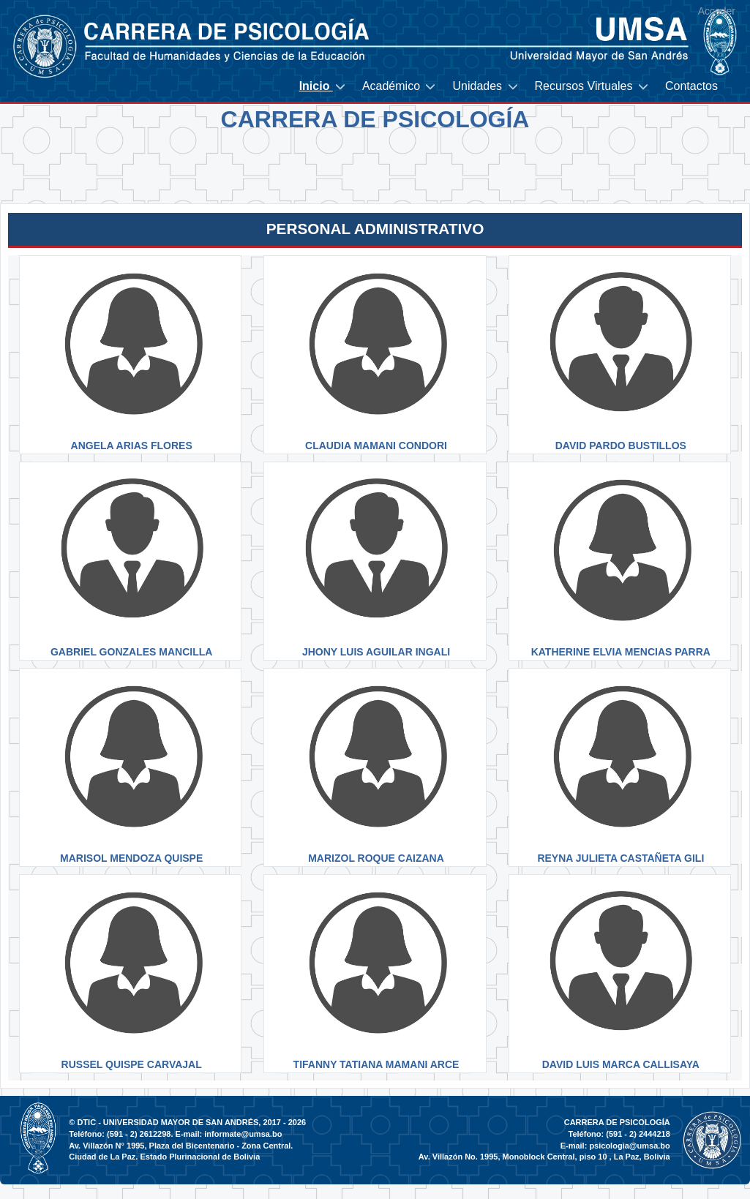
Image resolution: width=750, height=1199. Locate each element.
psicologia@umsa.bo (629, 1145)
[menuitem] (323, 86)
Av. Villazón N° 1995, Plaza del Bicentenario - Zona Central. (181, 1145)
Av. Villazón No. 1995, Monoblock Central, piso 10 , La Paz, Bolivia (544, 1156)
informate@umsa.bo (243, 1134)
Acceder (716, 11)
